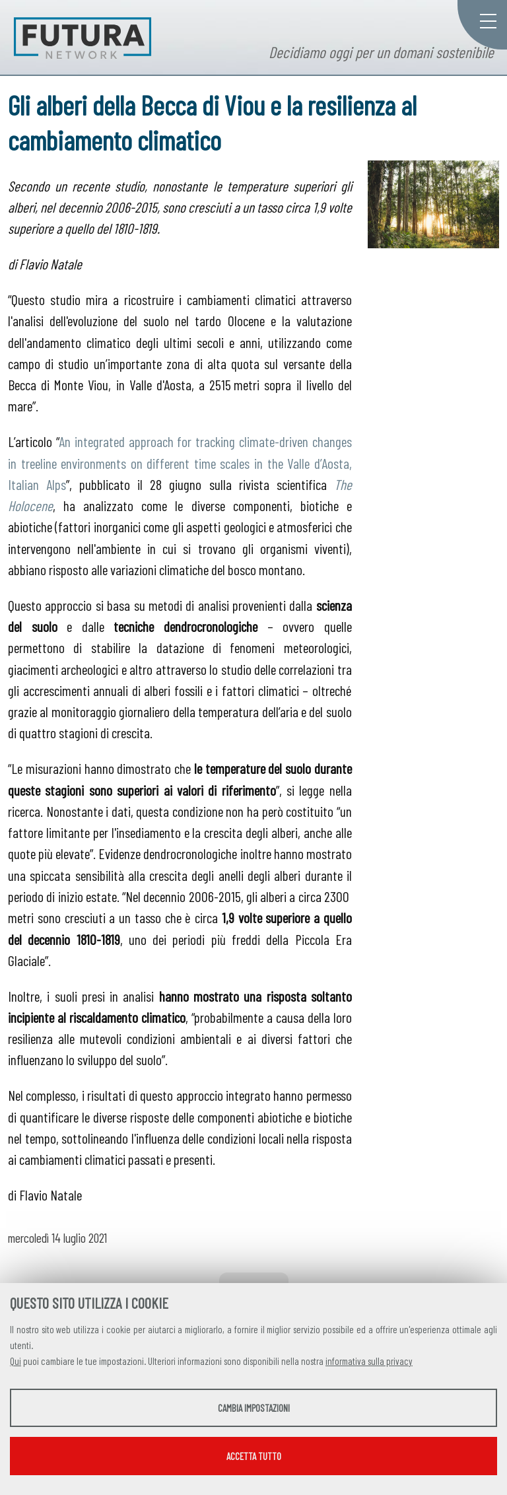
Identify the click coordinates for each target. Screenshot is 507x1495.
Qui (15, 1361)
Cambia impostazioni (254, 1408)
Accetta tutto (253, 1456)
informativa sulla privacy (369, 1361)
